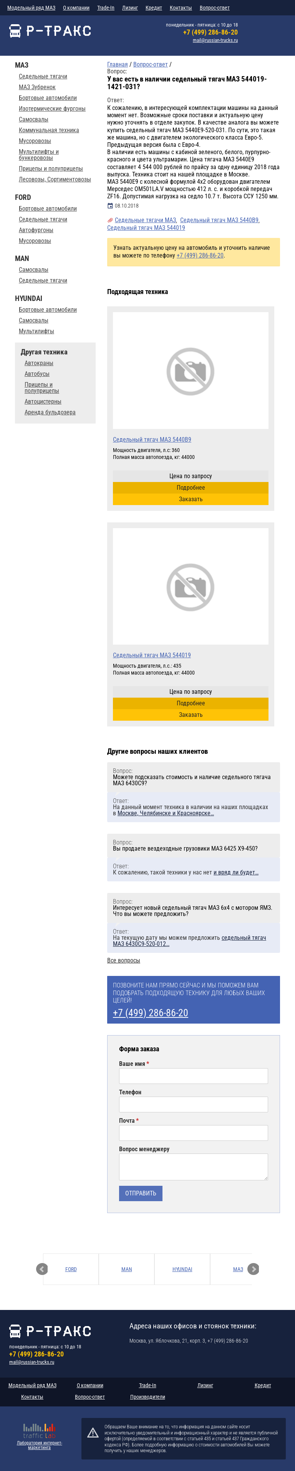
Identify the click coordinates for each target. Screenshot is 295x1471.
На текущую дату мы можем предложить (189, 940)
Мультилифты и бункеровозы (39, 155)
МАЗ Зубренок (37, 87)
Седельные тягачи (43, 76)
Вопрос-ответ (215, 8)
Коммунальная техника (49, 130)
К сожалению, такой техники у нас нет (186, 872)
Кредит (154, 8)
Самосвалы (33, 119)
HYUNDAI (182, 1269)
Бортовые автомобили (48, 98)
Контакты (181, 8)
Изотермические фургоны (52, 109)
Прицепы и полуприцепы (51, 169)
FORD (71, 1269)
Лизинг (130, 8)
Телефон (130, 1092)
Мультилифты (36, 331)
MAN (126, 1269)
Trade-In (105, 8)
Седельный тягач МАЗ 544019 (146, 227)
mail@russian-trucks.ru (215, 40)
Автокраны (39, 363)
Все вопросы (123, 960)
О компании (76, 8)
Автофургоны (36, 230)
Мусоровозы (35, 141)
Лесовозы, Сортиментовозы (55, 179)
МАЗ (238, 1269)
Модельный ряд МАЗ (31, 8)
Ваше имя (132, 1064)
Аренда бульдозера (50, 412)
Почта (127, 1121)
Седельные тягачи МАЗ (145, 220)
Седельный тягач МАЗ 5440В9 (219, 220)
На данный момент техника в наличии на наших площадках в (190, 810)
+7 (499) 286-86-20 (210, 32)
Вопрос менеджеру (144, 1149)
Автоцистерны (43, 402)
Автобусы (37, 374)
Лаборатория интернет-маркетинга (39, 1445)
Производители (147, 1397)
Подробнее (191, 487)
